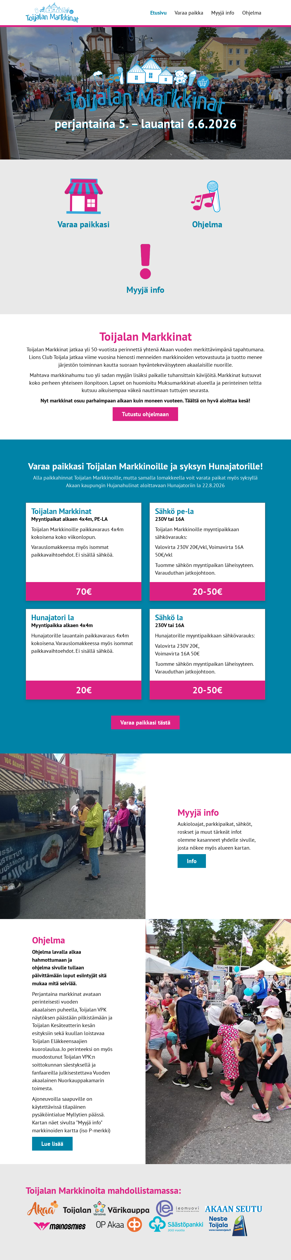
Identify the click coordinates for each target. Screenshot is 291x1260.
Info (192, 861)
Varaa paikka (189, 12)
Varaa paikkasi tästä (145, 722)
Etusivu (158, 12)
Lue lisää (52, 1143)
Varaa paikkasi (84, 224)
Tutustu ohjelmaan (145, 414)
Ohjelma (251, 12)
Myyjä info (222, 12)
